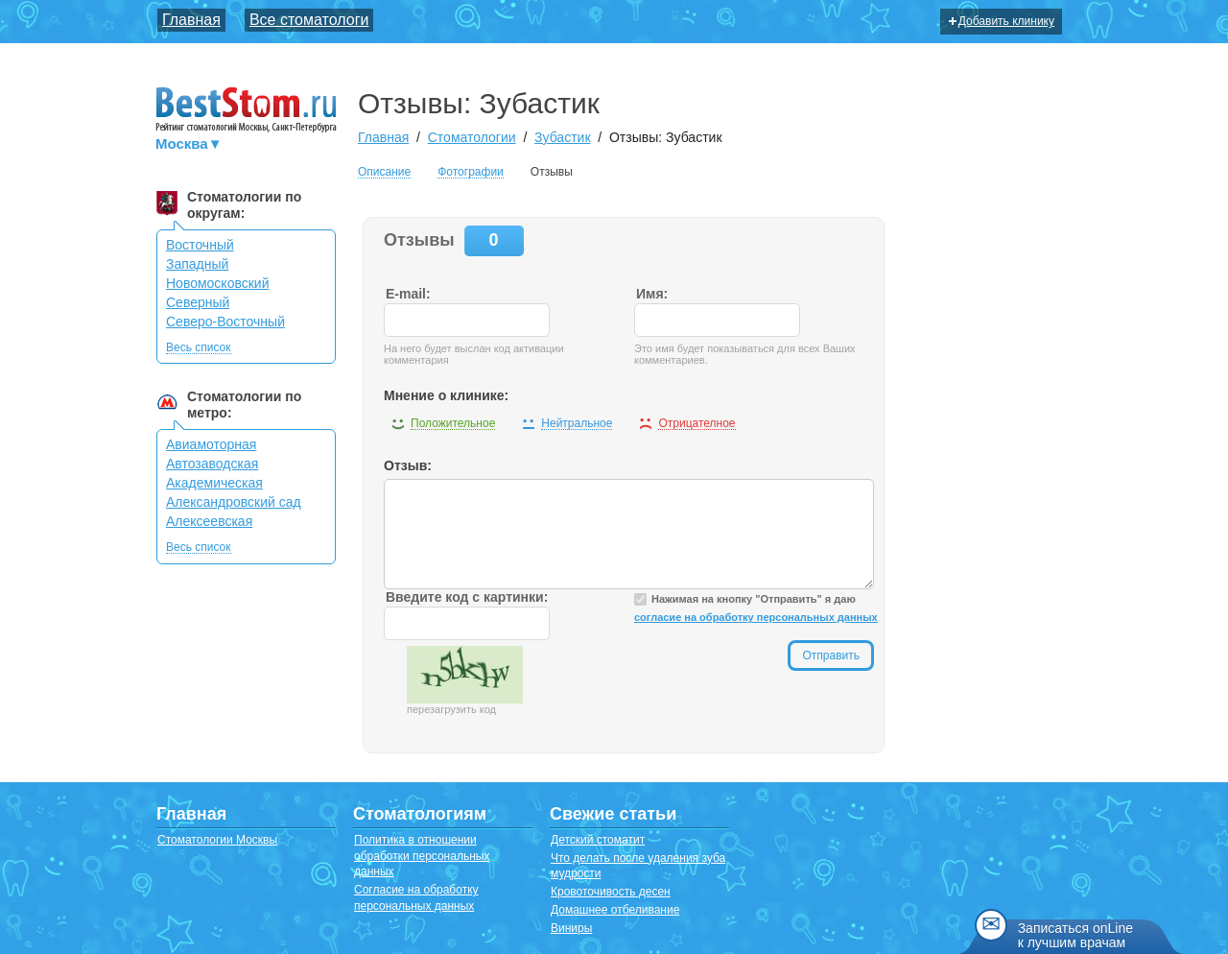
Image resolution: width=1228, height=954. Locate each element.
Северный (197, 302)
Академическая (214, 482)
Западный (197, 264)
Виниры (571, 928)
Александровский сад (233, 502)
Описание (384, 172)
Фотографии (470, 172)
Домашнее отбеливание (615, 910)
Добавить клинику (1001, 21)
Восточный (200, 244)
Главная (191, 20)
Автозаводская (212, 463)
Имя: (652, 293)
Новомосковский (218, 283)
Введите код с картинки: (467, 597)
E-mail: (408, 293)
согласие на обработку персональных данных (756, 617)
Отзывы (552, 172)
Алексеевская (209, 521)
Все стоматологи (309, 20)
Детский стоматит (598, 840)
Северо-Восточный (225, 321)
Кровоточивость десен (611, 891)
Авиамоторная (211, 444)
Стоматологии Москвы (217, 840)
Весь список (198, 348)
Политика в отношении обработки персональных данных (421, 856)
